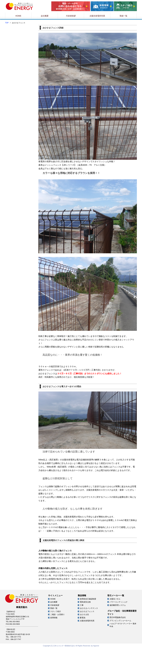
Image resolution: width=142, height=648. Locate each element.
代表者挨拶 (54, 605)
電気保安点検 (85, 602)
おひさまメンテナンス (89, 608)
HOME (53, 599)
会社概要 (53, 602)
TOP (6, 23)
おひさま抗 (84, 614)
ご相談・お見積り (57, 614)
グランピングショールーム (120, 621)
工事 (81, 605)
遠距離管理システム (118, 605)
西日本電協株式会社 (118, 617)
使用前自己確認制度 (88, 599)
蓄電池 (82, 618)
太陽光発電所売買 (87, 621)
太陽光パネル (115, 599)
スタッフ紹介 (55, 611)
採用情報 (53, 618)
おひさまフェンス (87, 611)
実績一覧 (53, 608)
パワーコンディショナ (119, 602)
